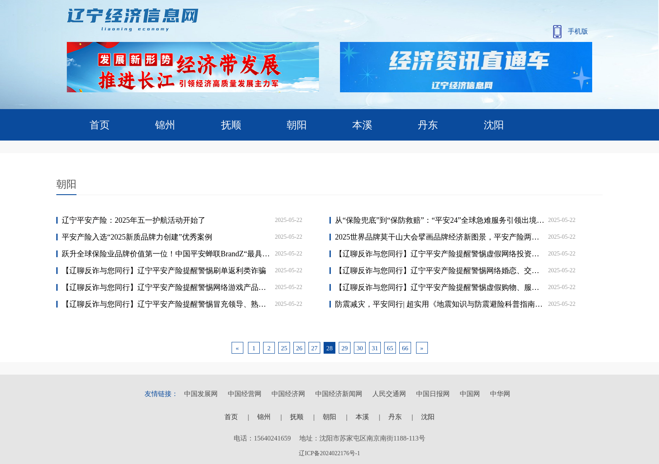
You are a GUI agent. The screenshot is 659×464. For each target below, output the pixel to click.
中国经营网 (244, 393)
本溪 (362, 125)
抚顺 (231, 125)
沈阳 (494, 125)
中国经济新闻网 (338, 393)
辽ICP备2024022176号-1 (329, 453)
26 (299, 348)
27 (314, 348)
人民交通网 (389, 393)
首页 (100, 125)
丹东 (428, 125)
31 (375, 348)
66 (405, 348)
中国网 (470, 393)
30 (360, 348)
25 (284, 348)
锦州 (165, 125)
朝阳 (297, 125)
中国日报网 (433, 393)
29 (345, 348)
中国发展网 (201, 393)
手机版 (570, 31)
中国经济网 (288, 393)
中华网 (500, 393)
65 (390, 348)
